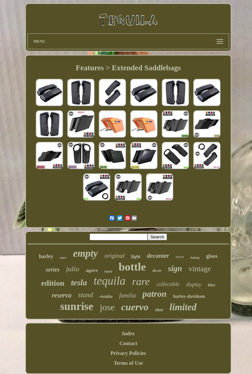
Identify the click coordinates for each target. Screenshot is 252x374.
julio (72, 269)
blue (211, 284)
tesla (79, 282)
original (114, 255)
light (135, 256)
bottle (132, 267)
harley (46, 256)
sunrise (76, 306)
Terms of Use (128, 363)
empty (85, 253)
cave (63, 257)
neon (180, 256)
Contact (128, 343)
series (52, 269)
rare (141, 281)
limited (183, 307)
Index (128, 333)
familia (127, 295)
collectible (167, 284)
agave (92, 270)
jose (107, 307)
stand (85, 295)
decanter (158, 255)
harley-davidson (189, 296)
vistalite (106, 296)
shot (159, 309)
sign (175, 268)
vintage (200, 269)
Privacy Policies (128, 353)
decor (157, 270)
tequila (109, 281)
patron (154, 294)
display (193, 284)
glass (212, 256)
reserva (62, 295)
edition (52, 283)
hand (108, 271)
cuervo (134, 306)
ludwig (195, 257)
